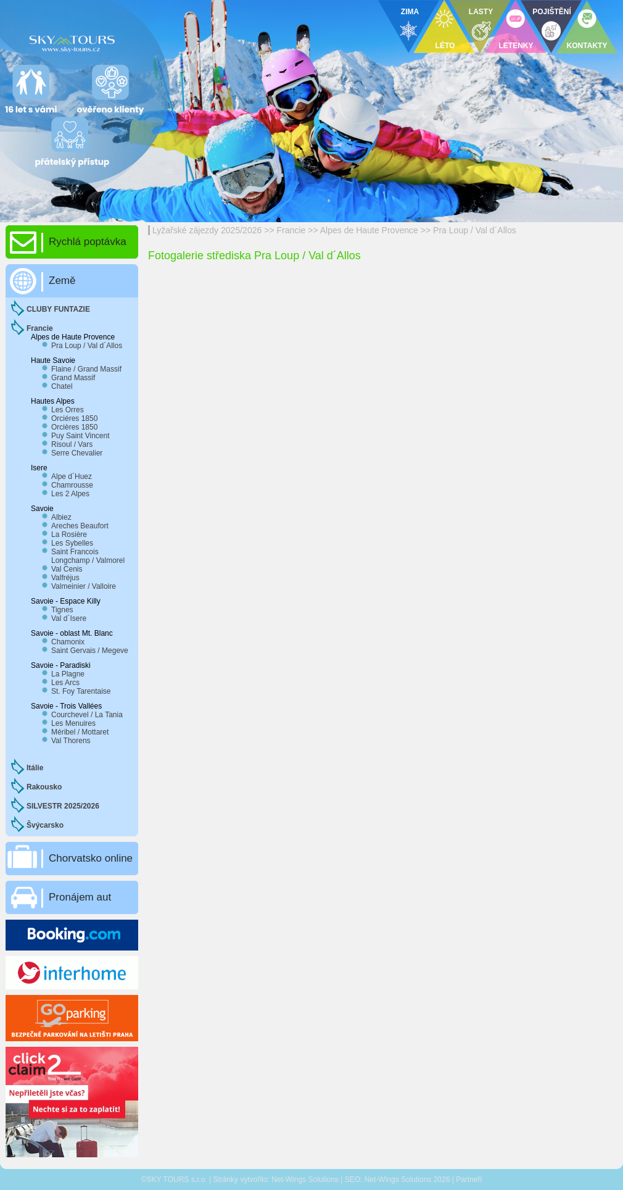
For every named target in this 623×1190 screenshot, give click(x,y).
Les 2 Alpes (70, 493)
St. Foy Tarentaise (81, 691)
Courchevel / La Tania (87, 714)
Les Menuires (73, 723)
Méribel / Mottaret (80, 732)
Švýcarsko (45, 825)
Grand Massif (73, 377)
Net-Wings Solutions (305, 1179)
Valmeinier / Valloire (83, 586)
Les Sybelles (72, 543)
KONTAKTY (587, 45)
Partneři (469, 1179)
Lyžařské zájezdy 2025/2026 (207, 230)
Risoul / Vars (72, 444)
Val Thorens (71, 740)
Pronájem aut (80, 897)
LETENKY (515, 45)
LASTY (481, 11)
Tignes (62, 609)
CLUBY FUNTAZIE (58, 309)
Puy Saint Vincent (80, 435)
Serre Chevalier (76, 453)
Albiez (61, 517)
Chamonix (68, 642)
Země (62, 280)
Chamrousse (72, 485)
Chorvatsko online (91, 858)
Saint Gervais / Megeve (89, 650)
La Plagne (68, 674)
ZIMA (410, 11)
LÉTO (445, 45)
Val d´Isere (68, 618)
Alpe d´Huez (71, 476)
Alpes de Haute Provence (369, 230)
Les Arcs (65, 682)
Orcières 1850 (74, 427)
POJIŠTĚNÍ (551, 11)
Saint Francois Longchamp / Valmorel (88, 556)
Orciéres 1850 (74, 418)
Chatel (62, 386)
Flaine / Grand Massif (86, 369)
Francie (291, 230)
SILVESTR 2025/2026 (63, 806)
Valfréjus (65, 577)
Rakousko (44, 787)
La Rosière (69, 534)
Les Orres (67, 410)
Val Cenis (66, 569)
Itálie (35, 768)
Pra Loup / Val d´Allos (474, 230)
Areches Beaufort (80, 526)
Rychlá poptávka (87, 242)
